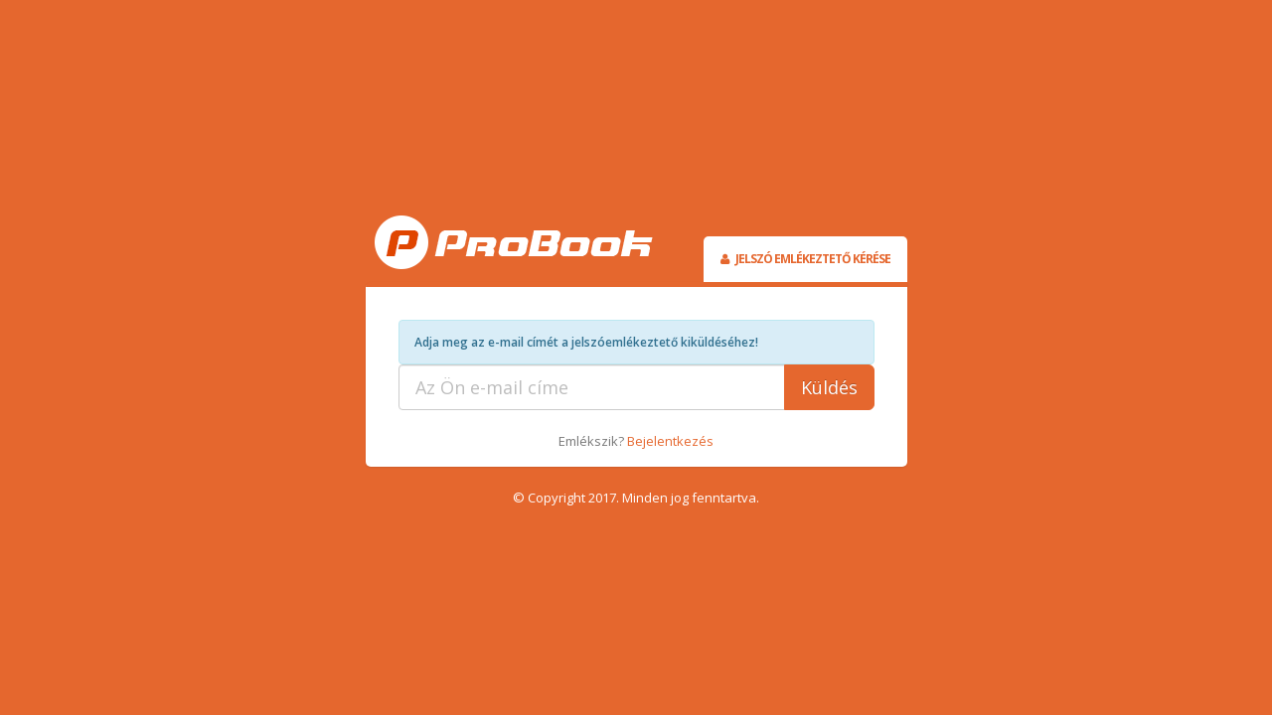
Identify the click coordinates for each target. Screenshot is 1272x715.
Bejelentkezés (670, 441)
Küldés (829, 387)
